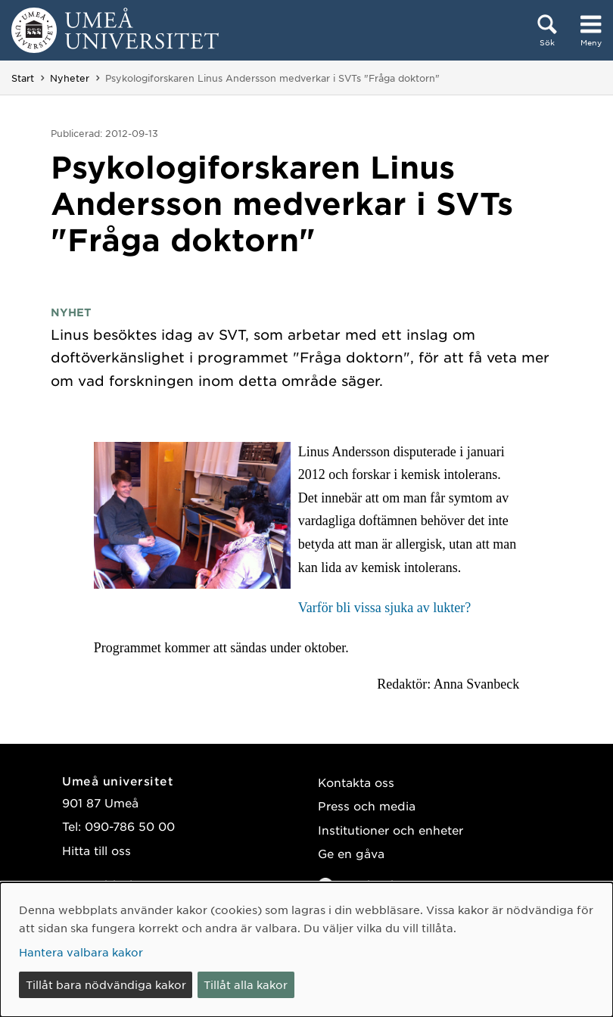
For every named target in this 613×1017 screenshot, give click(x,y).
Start (22, 78)
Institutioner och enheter (390, 830)
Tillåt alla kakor (246, 984)
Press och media (366, 805)
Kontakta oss (356, 782)
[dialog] (306, 949)
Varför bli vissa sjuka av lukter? (384, 607)
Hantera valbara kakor (81, 952)
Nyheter (69, 78)
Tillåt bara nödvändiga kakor (106, 984)
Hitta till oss (96, 850)
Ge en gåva (351, 853)
